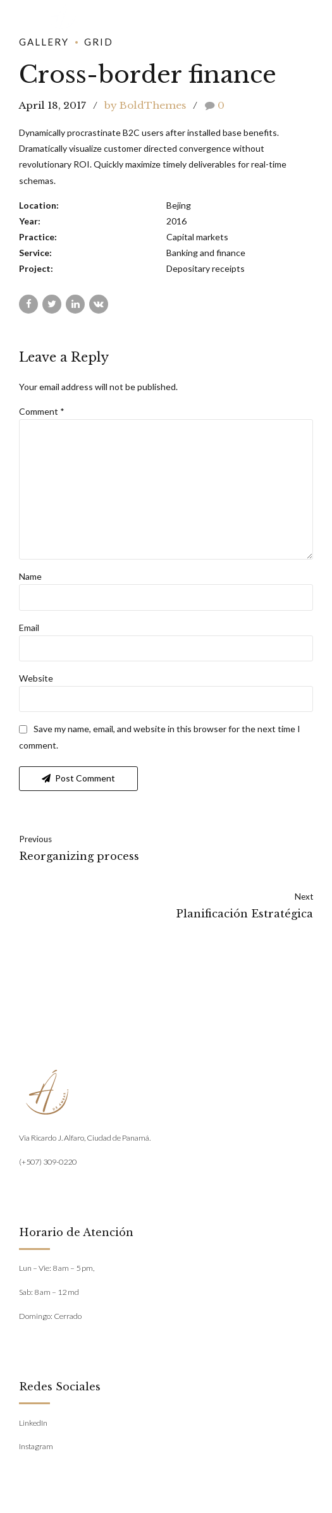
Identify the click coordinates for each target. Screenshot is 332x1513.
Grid (98, 41)
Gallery (44, 41)
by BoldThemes (145, 105)
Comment (42, 411)
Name (30, 578)
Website (36, 680)
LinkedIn (33, 1425)
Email (29, 630)
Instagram (36, 1449)
